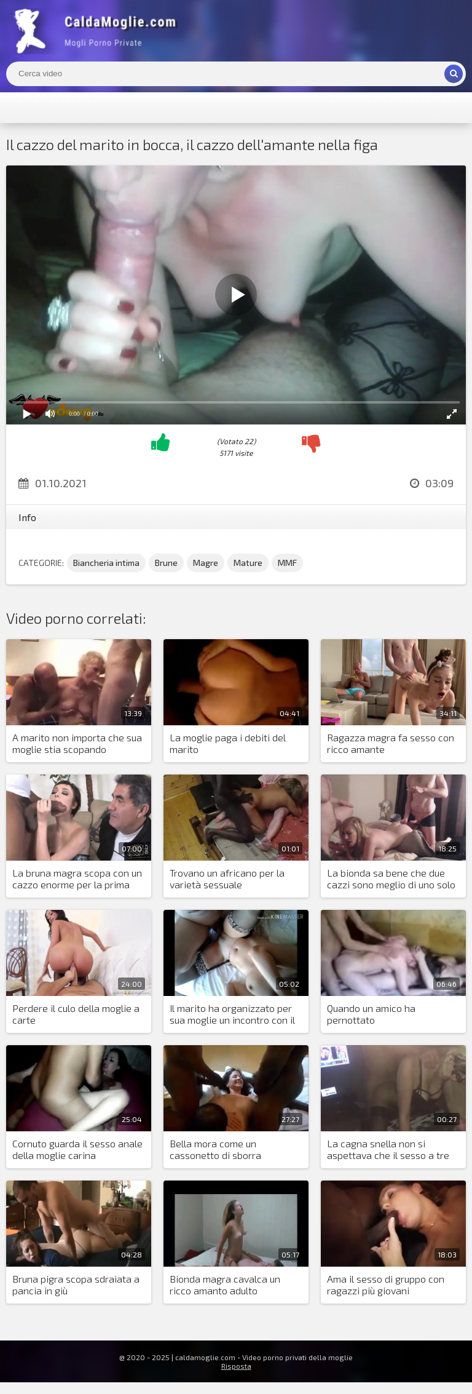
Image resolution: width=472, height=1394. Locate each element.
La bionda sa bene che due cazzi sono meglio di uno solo (391, 878)
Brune (166, 562)
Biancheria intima (106, 562)
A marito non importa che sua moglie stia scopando (77, 743)
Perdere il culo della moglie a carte (76, 1014)
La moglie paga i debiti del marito (228, 743)
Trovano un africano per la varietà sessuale (227, 878)
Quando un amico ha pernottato (371, 1014)
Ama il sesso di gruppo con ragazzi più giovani (385, 1284)
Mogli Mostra (98, 31)
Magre (205, 562)
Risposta (236, 1365)
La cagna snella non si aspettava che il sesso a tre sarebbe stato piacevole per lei (389, 1149)
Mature (248, 562)
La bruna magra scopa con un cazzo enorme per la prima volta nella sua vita (77, 879)
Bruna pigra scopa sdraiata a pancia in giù (76, 1284)
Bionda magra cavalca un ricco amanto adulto (225, 1284)
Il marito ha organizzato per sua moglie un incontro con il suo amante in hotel (232, 1014)
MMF (287, 562)
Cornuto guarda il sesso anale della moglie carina (77, 1149)
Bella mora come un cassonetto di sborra (215, 1149)
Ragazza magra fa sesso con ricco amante (390, 743)
